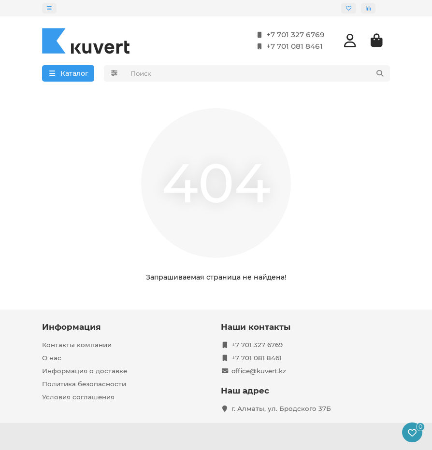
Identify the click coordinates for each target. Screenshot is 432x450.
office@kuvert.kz (258, 371)
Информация (71, 327)
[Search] (257, 74)
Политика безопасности (84, 384)
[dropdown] (49, 8)
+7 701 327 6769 (289, 35)
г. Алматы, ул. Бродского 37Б (281, 408)
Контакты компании (77, 345)
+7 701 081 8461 (288, 47)
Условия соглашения (78, 397)
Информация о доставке (84, 371)
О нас (51, 358)
